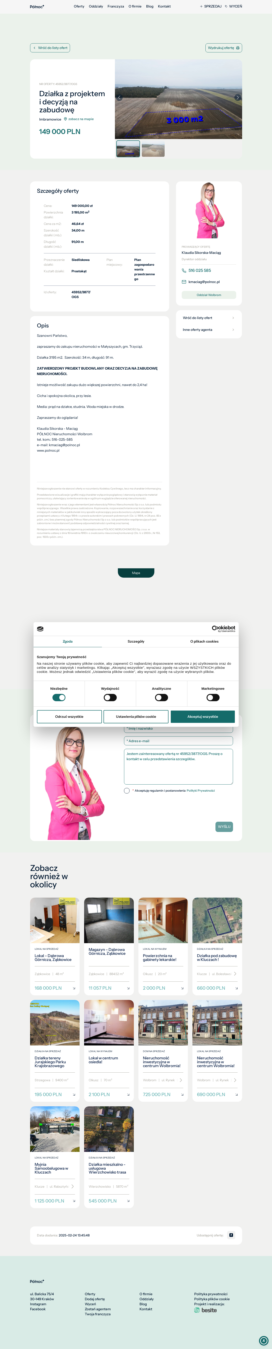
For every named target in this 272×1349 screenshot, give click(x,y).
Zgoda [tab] (68, 641)
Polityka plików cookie (212, 1299)
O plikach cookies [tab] (204, 641)
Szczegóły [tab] (136, 641)
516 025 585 (196, 270)
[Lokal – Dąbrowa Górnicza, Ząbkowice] (55, 947)
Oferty (79, 6)
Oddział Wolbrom (209, 295)
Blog (149, 6)
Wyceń (233, 6)
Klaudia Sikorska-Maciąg (201, 253)
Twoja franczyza (98, 1314)
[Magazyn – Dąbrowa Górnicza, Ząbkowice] (109, 947)
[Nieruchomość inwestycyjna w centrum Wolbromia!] (163, 1051)
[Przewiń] (234, 974)
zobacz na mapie (79, 119)
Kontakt (164, 6)
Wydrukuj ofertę (224, 48)
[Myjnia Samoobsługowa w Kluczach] (55, 1157)
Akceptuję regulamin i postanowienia (173, 791)
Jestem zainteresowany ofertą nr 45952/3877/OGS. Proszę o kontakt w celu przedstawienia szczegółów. (178, 767)
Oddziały (96, 6)
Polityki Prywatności (201, 790)
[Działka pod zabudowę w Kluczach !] (217, 947)
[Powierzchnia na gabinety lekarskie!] (163, 947)
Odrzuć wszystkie (69, 716)
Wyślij (224, 826)
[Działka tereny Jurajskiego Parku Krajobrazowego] (55, 1051)
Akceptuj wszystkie (202, 716)
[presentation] (178, 806)
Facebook (38, 1309)
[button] (237, 97)
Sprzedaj (211, 6)
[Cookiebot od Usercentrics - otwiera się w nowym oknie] (215, 629)
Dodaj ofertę (95, 1299)
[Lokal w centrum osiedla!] (109, 1051)
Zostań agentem (98, 1309)
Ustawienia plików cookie (136, 716)
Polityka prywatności (211, 1294)
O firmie (135, 6)
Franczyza (116, 6)
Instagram (38, 1304)
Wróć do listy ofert (50, 48)
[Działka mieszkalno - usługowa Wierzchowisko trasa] (109, 1157)
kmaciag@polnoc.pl (201, 282)
